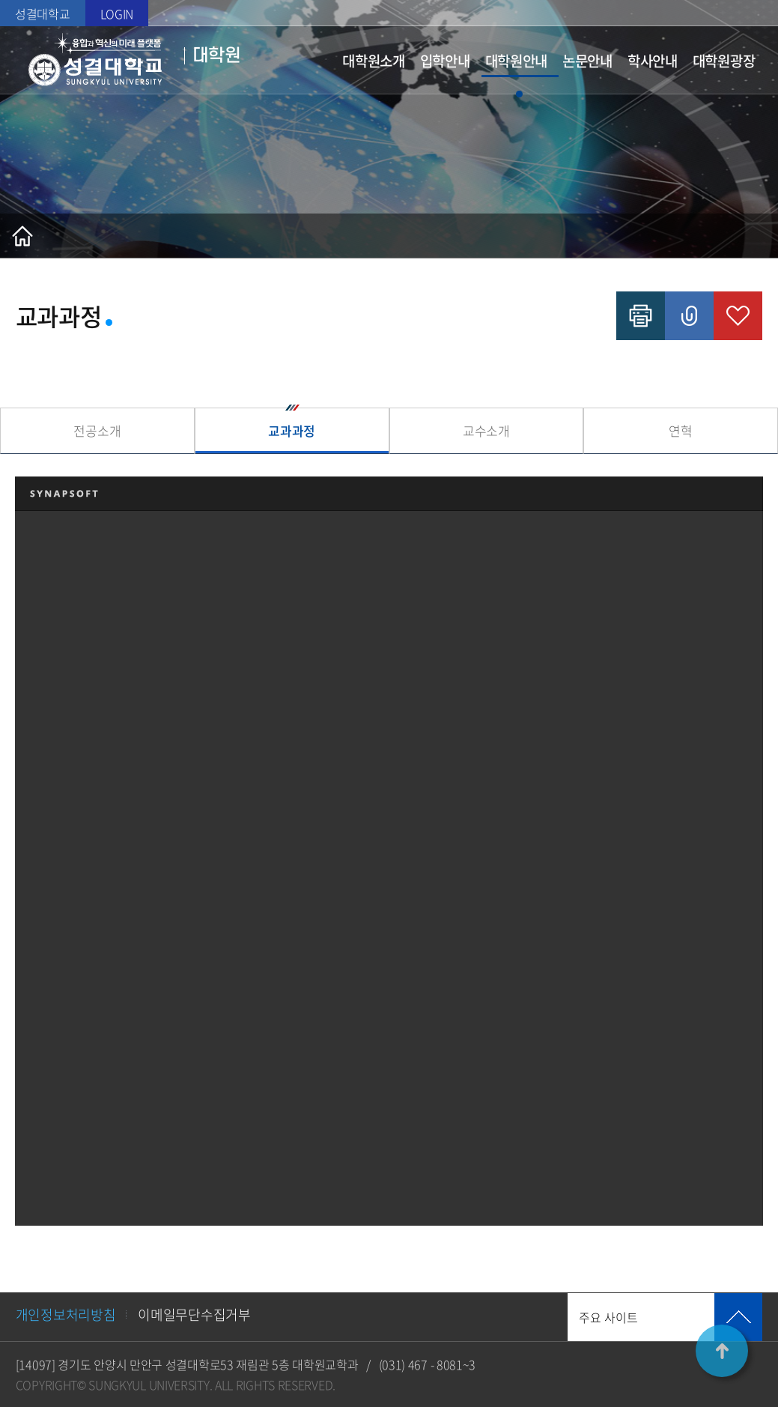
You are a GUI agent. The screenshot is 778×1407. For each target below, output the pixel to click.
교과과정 (291, 430)
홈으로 (22, 236)
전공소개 (97, 430)
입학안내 (445, 60)
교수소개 (486, 430)
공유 (689, 315)
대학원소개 (373, 60)
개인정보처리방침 (66, 1314)
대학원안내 (516, 60)
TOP (722, 1351)
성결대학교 (42, 13)
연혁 (680, 430)
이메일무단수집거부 (194, 1314)
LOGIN (117, 13)
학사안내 (652, 60)
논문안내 (587, 60)
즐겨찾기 (738, 315)
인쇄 (640, 315)
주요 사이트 (608, 1317)
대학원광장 (724, 60)
